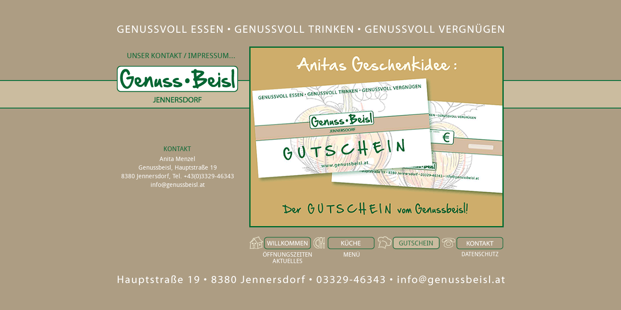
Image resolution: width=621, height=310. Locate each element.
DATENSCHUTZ (480, 254)
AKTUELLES (287, 261)
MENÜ (351, 254)
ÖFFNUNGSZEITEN (287, 254)
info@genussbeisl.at (178, 184)
